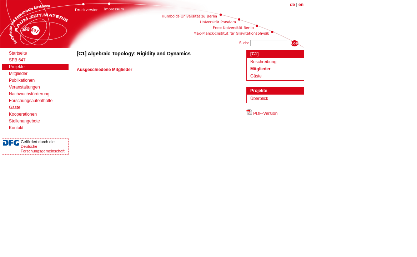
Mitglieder (18, 73)
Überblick (259, 98)
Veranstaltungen (24, 87)
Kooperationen (23, 114)
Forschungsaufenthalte (30, 100)
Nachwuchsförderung (29, 93)
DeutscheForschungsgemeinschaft (43, 148)
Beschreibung (263, 61)
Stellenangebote (24, 121)
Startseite (18, 53)
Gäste (14, 107)
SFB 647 (17, 59)
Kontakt (16, 127)
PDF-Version (265, 113)
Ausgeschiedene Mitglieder (104, 69)
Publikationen (22, 80)
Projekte (17, 66)
